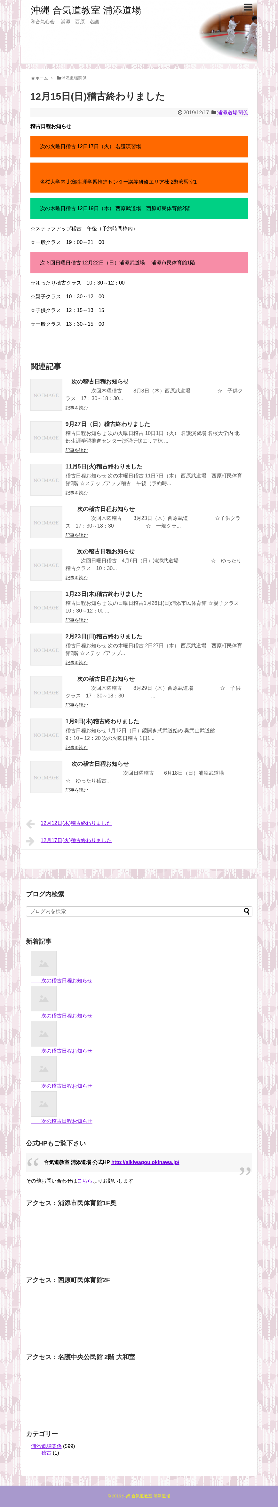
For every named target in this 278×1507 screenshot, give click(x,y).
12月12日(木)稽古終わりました (69, 824)
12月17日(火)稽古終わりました (69, 841)
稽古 (46, 1453)
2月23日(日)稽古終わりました (104, 636)
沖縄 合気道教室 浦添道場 (86, 10)
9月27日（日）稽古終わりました (108, 424)
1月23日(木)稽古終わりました (104, 594)
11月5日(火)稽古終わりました (104, 466)
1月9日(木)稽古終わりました (102, 721)
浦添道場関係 (232, 112)
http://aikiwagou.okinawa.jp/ (145, 1162)
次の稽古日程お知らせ (97, 381)
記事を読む (77, 407)
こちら (84, 1181)
